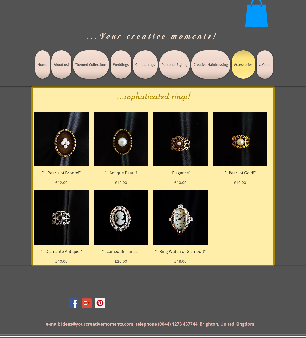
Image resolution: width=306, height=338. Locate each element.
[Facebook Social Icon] (73, 303)
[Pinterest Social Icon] (100, 303)
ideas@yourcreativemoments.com (97, 324)
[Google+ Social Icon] (87, 303)
